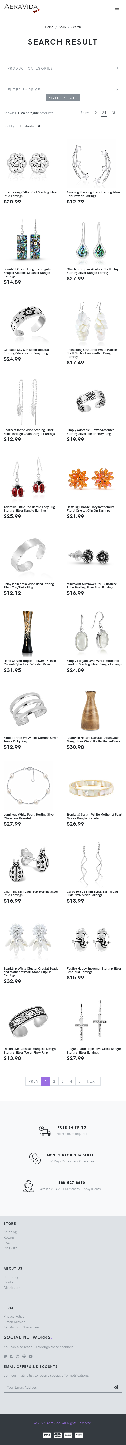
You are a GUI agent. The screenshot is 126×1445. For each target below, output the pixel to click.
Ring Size (10, 1247)
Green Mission (14, 1321)
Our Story (11, 1276)
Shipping (10, 1231)
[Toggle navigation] (117, 8)
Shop (62, 27)
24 (104, 112)
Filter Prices (63, 97)
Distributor (12, 1287)
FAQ (7, 1242)
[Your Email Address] (57, 1387)
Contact (10, 1281)
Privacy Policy (14, 1316)
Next (92, 1081)
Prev (34, 1081)
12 (95, 112)
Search (76, 27)
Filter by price (24, 89)
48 (113, 112)
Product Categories (30, 68)
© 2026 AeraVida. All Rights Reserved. (63, 1422)
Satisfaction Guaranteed (22, 1327)
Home (49, 27)
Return (9, 1237)
